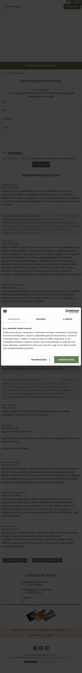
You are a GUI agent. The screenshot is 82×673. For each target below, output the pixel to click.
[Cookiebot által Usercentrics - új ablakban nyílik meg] (67, 311)
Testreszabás (40, 360)
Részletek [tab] (41, 319)
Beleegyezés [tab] (14, 319)
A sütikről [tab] (67, 319)
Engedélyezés (66, 360)
